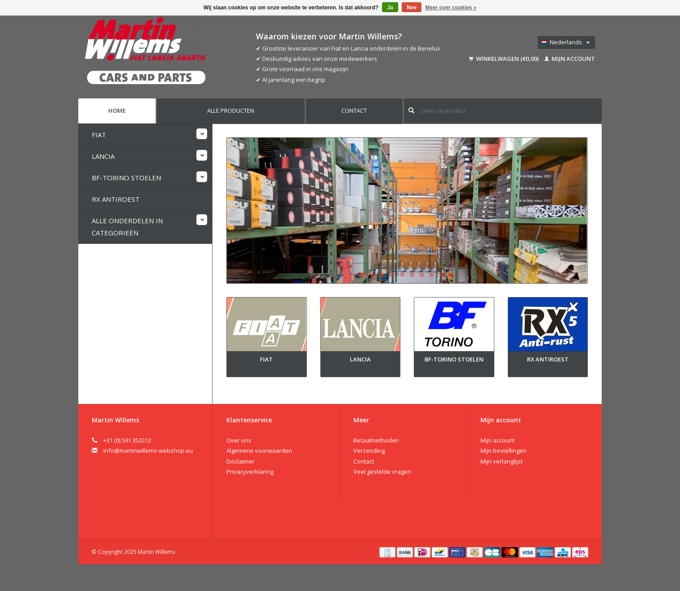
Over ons (238, 440)
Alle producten (230, 110)
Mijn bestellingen (503, 450)
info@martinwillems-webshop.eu (148, 450)
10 (451, 274)
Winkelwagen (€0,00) (504, 59)
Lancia (103, 156)
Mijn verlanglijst (501, 461)
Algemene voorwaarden (259, 450)
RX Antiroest (116, 199)
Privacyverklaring (249, 472)
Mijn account (569, 59)
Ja (390, 7)
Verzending (369, 450)
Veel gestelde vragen (382, 472)
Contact (354, 110)
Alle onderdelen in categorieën (127, 226)
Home (117, 110)
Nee (411, 7)
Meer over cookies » (451, 7)
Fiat (99, 134)
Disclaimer (240, 461)
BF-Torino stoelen (126, 177)
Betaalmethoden (376, 440)
